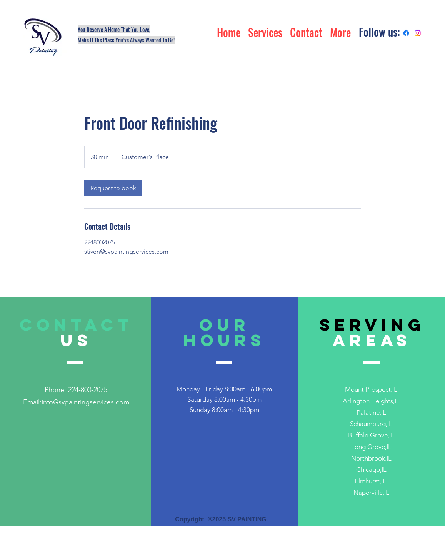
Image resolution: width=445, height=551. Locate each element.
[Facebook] (406, 33)
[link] (113, 188)
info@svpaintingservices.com (85, 402)
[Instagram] (418, 33)
